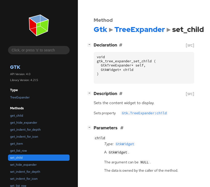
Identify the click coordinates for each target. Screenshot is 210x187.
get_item (16, 144)
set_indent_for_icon (24, 179)
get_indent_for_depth (25, 130)
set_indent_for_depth (25, 172)
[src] (190, 45)
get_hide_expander (23, 123)
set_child (16, 158)
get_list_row (18, 151)
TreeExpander (20, 97)
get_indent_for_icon (24, 137)
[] (90, 44)
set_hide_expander (23, 165)
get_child (16, 115)
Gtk (15, 67)
